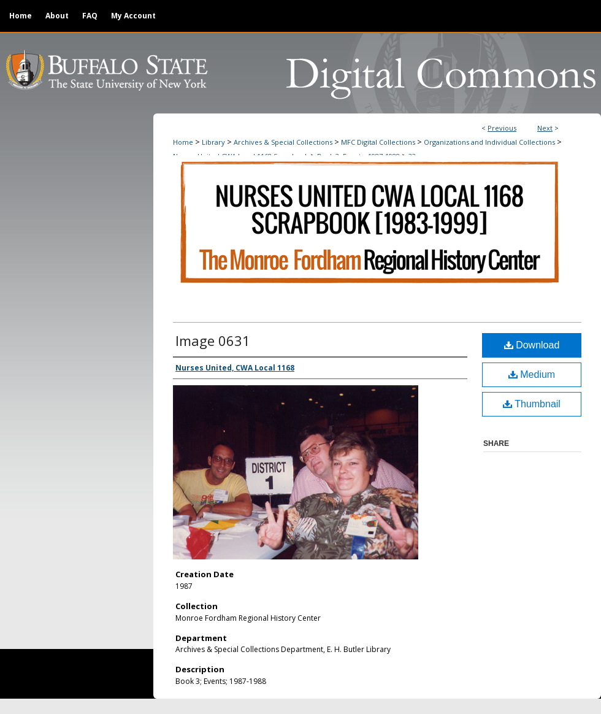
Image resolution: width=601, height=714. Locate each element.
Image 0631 (212, 340)
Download (532, 345)
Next (545, 127)
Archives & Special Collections (283, 142)
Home (183, 142)
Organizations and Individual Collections (489, 142)
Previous (502, 127)
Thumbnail (532, 404)
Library (213, 142)
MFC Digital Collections (378, 142)
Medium (531, 374)
